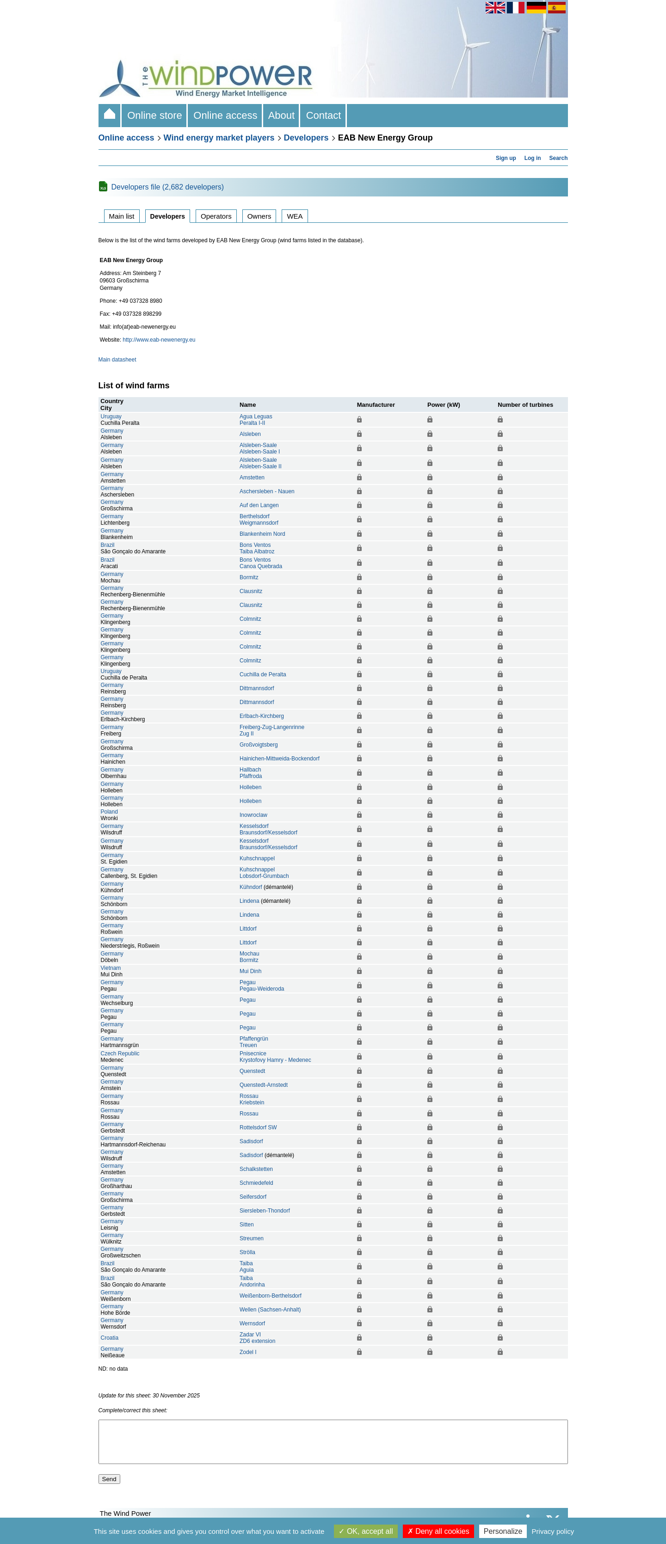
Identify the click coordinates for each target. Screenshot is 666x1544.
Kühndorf (251, 887)
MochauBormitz (249, 956)
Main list (122, 216)
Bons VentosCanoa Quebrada (261, 563)
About (282, 115)
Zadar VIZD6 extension (257, 1337)
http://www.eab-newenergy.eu (159, 340)
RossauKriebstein (252, 1099)
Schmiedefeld (256, 1183)
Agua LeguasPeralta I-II (256, 419)
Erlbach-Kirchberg (262, 716)
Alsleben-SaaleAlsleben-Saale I (260, 448)
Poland (109, 812)
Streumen (252, 1238)
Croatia (110, 1338)
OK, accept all (366, 1531)
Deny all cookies (438, 1531)
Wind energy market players (219, 137)
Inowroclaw (253, 815)
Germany (112, 431)
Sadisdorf (251, 1141)
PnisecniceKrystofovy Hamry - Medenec (275, 1056)
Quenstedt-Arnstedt (264, 1085)
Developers (306, 137)
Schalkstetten (256, 1169)
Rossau (249, 1113)
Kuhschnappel (257, 858)
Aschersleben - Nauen (267, 491)
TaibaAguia (247, 1266)
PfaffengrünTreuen (254, 1041)
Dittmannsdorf (257, 688)
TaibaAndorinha (252, 1281)
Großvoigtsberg (259, 744)
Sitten (247, 1224)
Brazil (108, 545)
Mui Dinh (250, 971)
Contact (323, 115)
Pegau (248, 1000)
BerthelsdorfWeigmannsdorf (259, 519)
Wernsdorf (252, 1323)
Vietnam (111, 968)
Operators (216, 216)
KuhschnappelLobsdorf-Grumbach (264, 872)
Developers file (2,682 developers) (167, 187)
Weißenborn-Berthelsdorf (271, 1296)
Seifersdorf (253, 1197)
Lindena (249, 901)
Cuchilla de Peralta (263, 674)
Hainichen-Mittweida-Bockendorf (280, 758)
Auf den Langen (259, 505)
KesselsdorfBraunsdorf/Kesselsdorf (268, 829)
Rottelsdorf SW (258, 1127)
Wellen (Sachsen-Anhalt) (270, 1309)
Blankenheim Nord (262, 534)
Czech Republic (120, 1053)
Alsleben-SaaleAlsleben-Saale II (261, 463)
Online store (155, 115)
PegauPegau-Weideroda (262, 985)
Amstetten (252, 477)
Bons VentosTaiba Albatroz (257, 548)
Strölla (247, 1252)
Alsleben (250, 434)
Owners (259, 216)
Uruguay (111, 416)
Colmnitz (250, 619)
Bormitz (249, 577)
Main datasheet (117, 359)
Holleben (250, 787)
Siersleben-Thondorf (265, 1210)
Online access (225, 115)
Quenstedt (252, 1071)
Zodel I (248, 1352)
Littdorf (248, 928)
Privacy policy (553, 1531)
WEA (294, 216)
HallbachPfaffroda (251, 772)
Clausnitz (251, 591)
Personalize (503, 1531)
